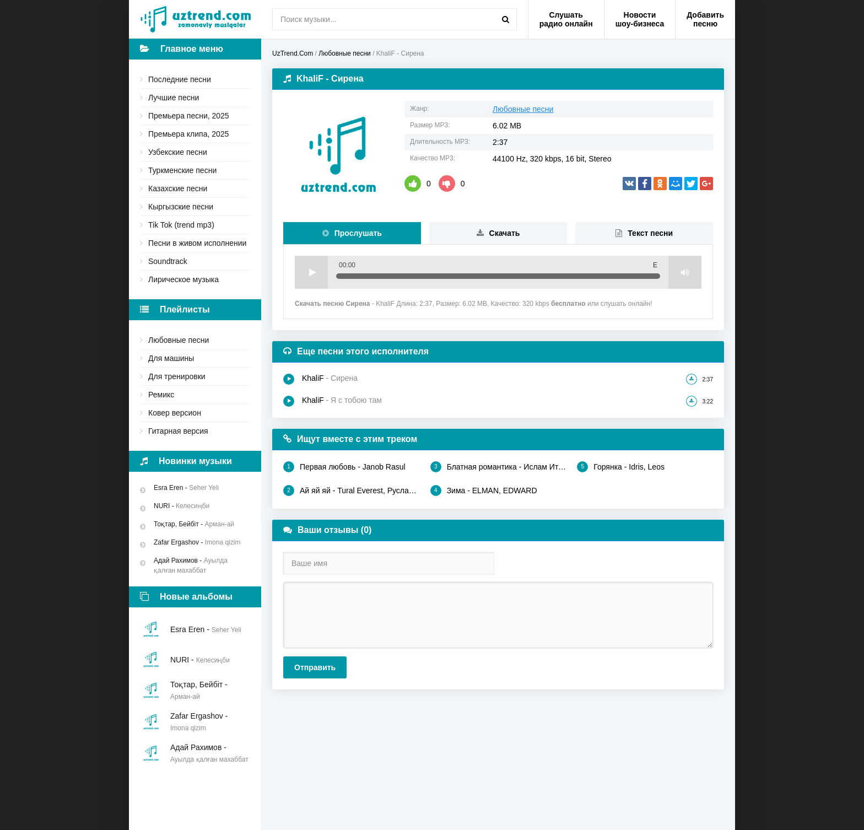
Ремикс (161, 394)
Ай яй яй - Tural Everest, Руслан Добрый (351, 490)
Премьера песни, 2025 (188, 115)
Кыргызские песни (180, 206)
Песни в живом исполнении (197, 243)
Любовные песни (178, 340)
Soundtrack (167, 261)
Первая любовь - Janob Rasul (344, 466)
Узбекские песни (177, 152)
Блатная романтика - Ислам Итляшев (498, 466)
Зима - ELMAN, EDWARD (483, 490)
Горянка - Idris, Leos (621, 466)
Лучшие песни (173, 97)
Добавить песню (705, 19)
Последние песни (179, 79)
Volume (684, 272)
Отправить (315, 667)
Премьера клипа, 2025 (188, 134)
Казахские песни (177, 188)
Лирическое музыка (183, 279)
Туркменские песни (182, 170)
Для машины (171, 358)
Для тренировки (177, 376)
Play (311, 272)
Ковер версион (174, 412)
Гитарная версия (178, 431)
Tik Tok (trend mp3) (181, 224)
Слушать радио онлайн (566, 19)
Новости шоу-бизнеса (640, 19)
